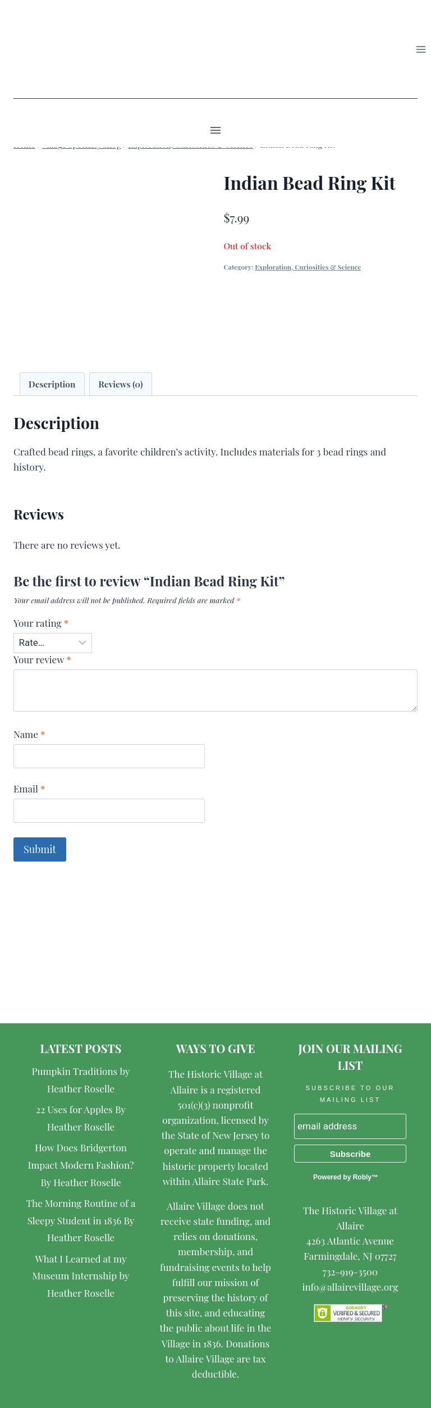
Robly (362, 1177)
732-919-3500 (350, 1271)
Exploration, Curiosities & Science (308, 266)
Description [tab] (52, 384)
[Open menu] (420, 49)
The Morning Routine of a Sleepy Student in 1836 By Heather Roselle (81, 1220)
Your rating (40, 623)
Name (29, 734)
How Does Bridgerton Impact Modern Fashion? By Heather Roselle (80, 1164)
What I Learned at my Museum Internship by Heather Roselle (81, 1275)
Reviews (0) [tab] (120, 384)
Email (29, 788)
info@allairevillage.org (350, 1287)
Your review (42, 659)
